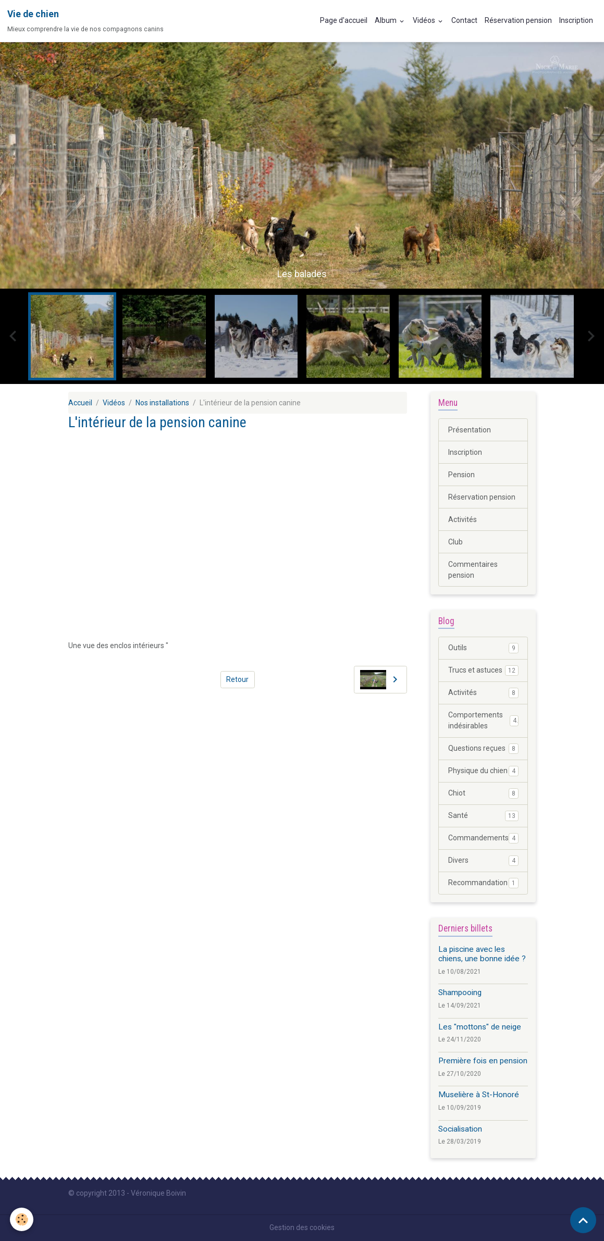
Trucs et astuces (483, 670)
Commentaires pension (473, 569)
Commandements (483, 838)
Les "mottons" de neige (479, 1027)
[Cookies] (22, 1219)
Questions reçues (483, 748)
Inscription (576, 20)
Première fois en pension (482, 1060)
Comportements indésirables (483, 720)
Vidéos (425, 20)
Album (386, 20)
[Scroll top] (583, 1220)
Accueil (80, 403)
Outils (483, 648)
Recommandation (483, 883)
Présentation (469, 430)
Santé (483, 816)
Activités (462, 519)
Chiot (483, 793)
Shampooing (460, 992)
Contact (464, 20)
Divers (483, 860)
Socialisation (460, 1129)
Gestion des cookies (302, 1227)
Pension (461, 474)
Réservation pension (518, 20)
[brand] (85, 20)
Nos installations (162, 403)
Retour (237, 679)
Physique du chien (483, 771)
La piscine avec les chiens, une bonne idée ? (482, 954)
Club (455, 542)
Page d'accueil (343, 20)
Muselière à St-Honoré (478, 1094)
